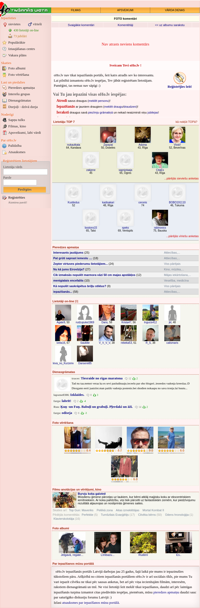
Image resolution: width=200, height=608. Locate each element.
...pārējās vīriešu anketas (182, 236)
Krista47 (126, 322)
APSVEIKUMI (125, 10)
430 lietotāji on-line (26, 30)
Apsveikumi (24, 133)
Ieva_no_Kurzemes (64, 363)
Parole (7, 177)
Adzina (143, 144)
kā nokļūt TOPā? (186, 121)
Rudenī (143, 554)
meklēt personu (99, 100)
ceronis (142, 202)
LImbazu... (108, 554)
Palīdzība (15, 146)
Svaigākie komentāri (81, 25)
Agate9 (61, 322)
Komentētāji (125, 25)
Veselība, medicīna (176, 280)
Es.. (178, 554)
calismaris (172, 342)
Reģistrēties (16, 197)
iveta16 (61, 342)
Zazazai (108, 144)
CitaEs (160, 170)
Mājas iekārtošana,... (177, 274)
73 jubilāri (20, 36)
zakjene (90, 170)
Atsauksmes (16, 152)
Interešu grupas (19, 94)
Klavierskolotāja (64, 518)
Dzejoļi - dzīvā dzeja (23, 107)
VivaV (177, 144)
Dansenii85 (85, 363)
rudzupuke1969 (85, 322)
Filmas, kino (17, 126)
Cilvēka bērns (147, 514)
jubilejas (153, 112)
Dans (104, 322)
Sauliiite (84, 342)
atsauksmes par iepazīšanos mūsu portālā (90, 603)
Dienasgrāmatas (19, 100)
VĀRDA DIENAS (175, 10)
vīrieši (37, 24)
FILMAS (75, 10)
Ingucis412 (150, 322)
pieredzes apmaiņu (166, 592)
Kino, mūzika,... (174, 269)
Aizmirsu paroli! (17, 202)
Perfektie (87, 514)
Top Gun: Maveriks (81, 510)
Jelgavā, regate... (72, 554)
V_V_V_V (104, 342)
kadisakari (108, 202)
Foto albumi (17, 68)
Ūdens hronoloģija (177, 514)
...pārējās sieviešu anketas (181, 178)
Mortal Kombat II (153, 510)
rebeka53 (126, 342)
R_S (148, 342)
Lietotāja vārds (12, 167)
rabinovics (160, 227)
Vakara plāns (17, 55)
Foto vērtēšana (18, 75)
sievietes (14, 24)
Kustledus (73, 202)
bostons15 (91, 227)
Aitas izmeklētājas (127, 510)
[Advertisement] (25, 289)
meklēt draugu (113, 106)
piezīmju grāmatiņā (100, 112)
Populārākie (16, 42)
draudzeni (130, 106)
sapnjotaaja (125, 170)
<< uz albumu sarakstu (170, 25)
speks (125, 227)
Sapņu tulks (16, 120)
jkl (170, 322)
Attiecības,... (172, 252)
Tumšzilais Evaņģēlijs (115, 514)
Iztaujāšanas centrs (21, 49)
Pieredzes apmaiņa (21, 88)
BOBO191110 (177, 202)
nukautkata (73, 144)
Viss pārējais (172, 263)
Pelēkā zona (105, 510)
